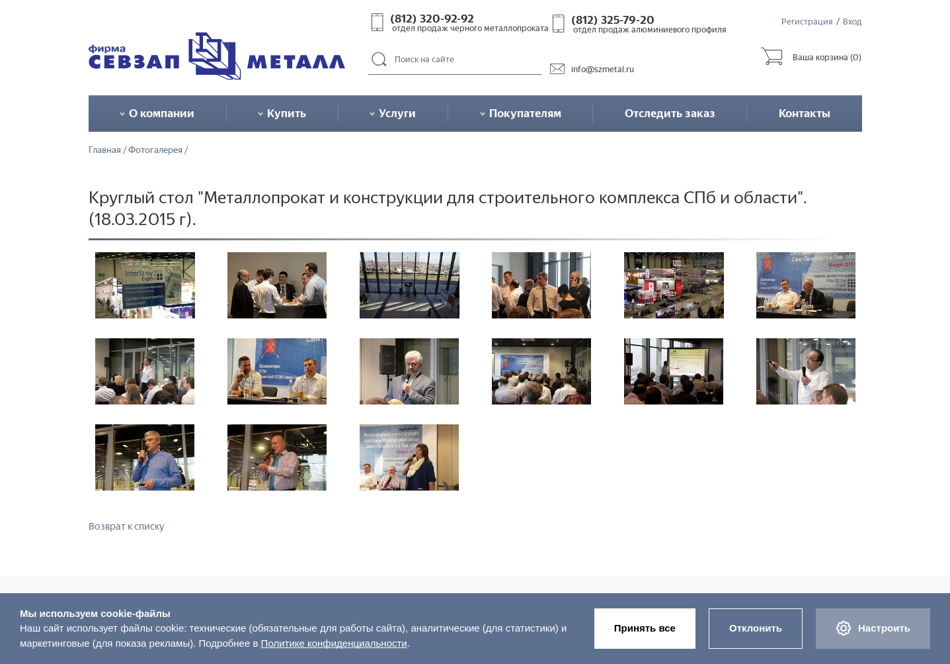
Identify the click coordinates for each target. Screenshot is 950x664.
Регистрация (807, 21)
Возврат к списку (127, 526)
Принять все (645, 628)
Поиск (379, 60)
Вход (852, 21)
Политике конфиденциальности (334, 643)
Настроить (873, 628)
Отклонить (755, 628)
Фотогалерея (155, 150)
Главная (105, 150)
